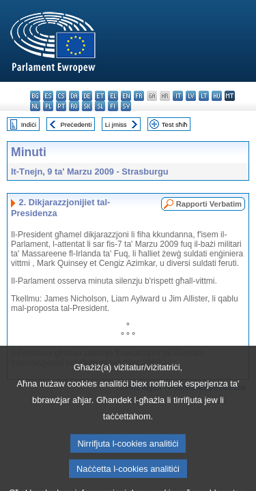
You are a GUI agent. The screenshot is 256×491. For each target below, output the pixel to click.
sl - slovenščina (100, 106)
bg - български (35, 96)
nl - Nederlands (35, 106)
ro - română (74, 106)
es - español (48, 96)
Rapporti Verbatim (209, 204)
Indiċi (28, 124)
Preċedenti (75, 124)
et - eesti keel (100, 96)
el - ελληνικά (113, 96)
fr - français (139, 96)
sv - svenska (126, 106)
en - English (126, 96)
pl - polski (48, 106)
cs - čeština (61, 96)
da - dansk (74, 96)
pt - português (61, 106)
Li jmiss (116, 124)
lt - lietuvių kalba (204, 96)
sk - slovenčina (87, 106)
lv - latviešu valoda (191, 96)
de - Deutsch (87, 96)
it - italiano (178, 96)
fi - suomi (113, 106)
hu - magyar (217, 96)
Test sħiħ (175, 124)
